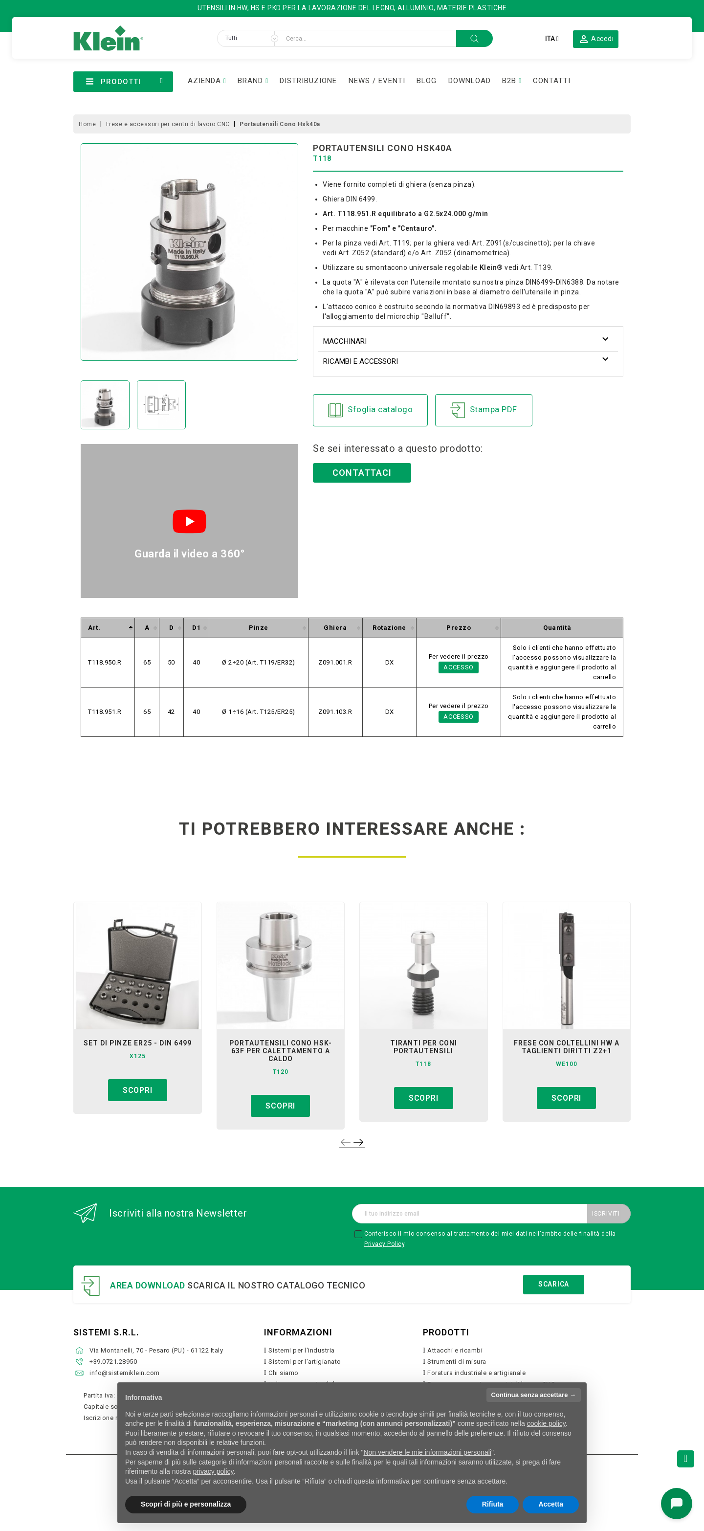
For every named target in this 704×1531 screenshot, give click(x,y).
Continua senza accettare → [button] (533, 1394)
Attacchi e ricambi (455, 1350)
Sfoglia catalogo (370, 410)
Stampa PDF (483, 410)
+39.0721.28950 (113, 1361)
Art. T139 (535, 267)
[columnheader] (108, 628)
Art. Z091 (487, 243)
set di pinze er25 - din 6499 (138, 1043)
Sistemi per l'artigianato (304, 1361)
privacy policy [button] (213, 1471)
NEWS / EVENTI (377, 80)
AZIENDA (204, 80)
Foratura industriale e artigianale (476, 1372)
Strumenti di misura (456, 1361)
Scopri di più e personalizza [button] (186, 1504)
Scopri (138, 1090)
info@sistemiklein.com (124, 1372)
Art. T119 (394, 243)
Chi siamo (283, 1372)
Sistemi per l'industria (301, 1350)
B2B (509, 80)
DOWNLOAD (469, 80)
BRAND (250, 80)
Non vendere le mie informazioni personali (427, 1452)
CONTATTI (552, 80)
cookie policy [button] (546, 1423)
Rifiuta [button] (493, 1504)
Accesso (458, 667)
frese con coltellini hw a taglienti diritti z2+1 (566, 1047)
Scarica (553, 1284)
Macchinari (345, 341)
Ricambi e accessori (360, 361)
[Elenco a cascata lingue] (552, 39)
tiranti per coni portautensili (423, 1047)
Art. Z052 (354, 253)
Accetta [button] (550, 1504)
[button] (596, 39)
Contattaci (362, 472)
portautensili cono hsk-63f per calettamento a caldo (280, 1051)
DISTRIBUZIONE (308, 80)
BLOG (427, 80)
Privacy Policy (384, 1244)
